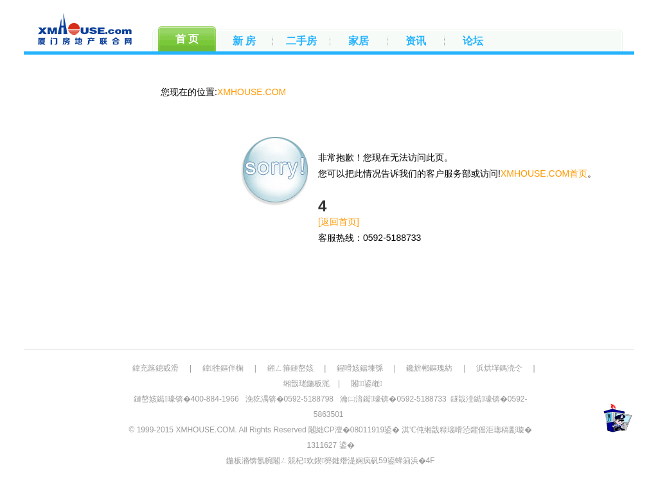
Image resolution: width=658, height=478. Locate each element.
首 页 (187, 38)
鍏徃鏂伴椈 (223, 368)
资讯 (415, 40)
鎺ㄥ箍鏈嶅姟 (290, 368)
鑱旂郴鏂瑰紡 (429, 368)
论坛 (473, 40)
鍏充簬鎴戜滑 (155, 368)
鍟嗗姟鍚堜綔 (360, 368)
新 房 (244, 40)
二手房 (301, 40)
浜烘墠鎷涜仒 (499, 368)
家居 (358, 40)
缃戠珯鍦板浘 (306, 383)
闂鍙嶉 (366, 383)
